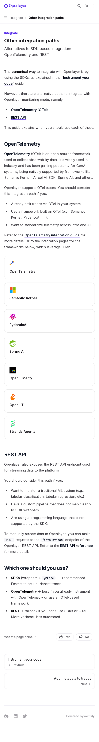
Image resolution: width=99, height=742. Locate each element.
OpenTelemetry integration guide (52, 235)
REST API (18, 117)
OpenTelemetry (17, 154)
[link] (49, 267)
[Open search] (79, 6)
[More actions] (93, 6)
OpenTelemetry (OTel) (29, 110)
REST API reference (76, 546)
